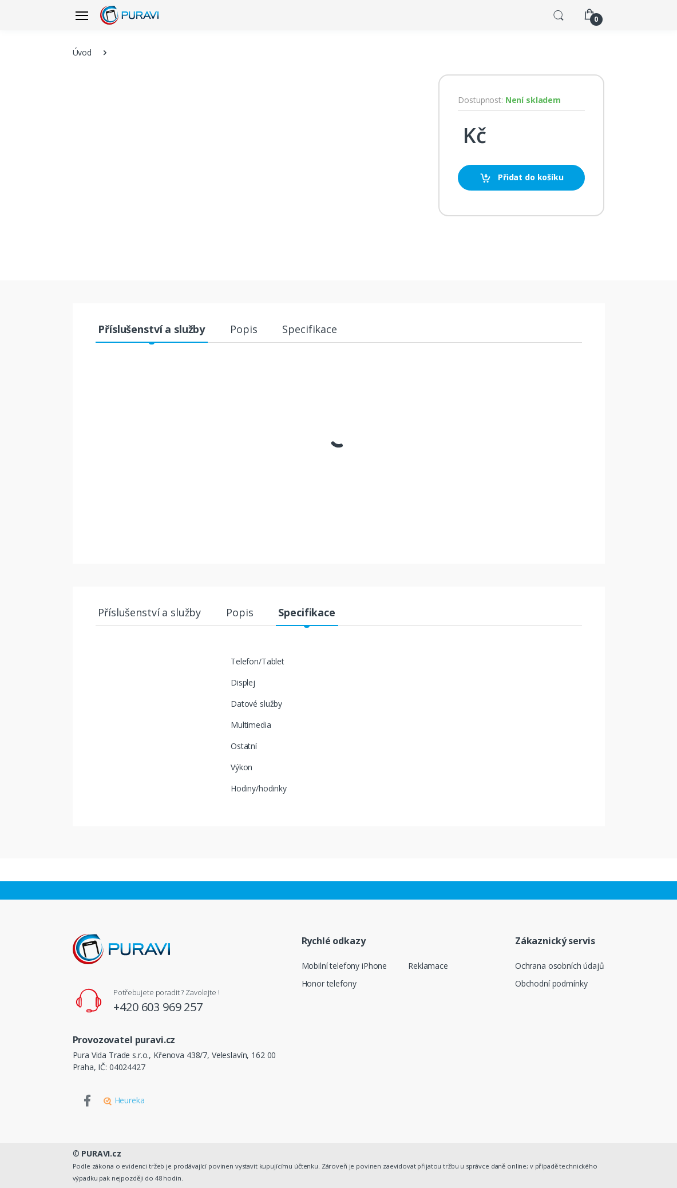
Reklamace (428, 965)
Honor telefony (329, 983)
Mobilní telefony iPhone (344, 965)
